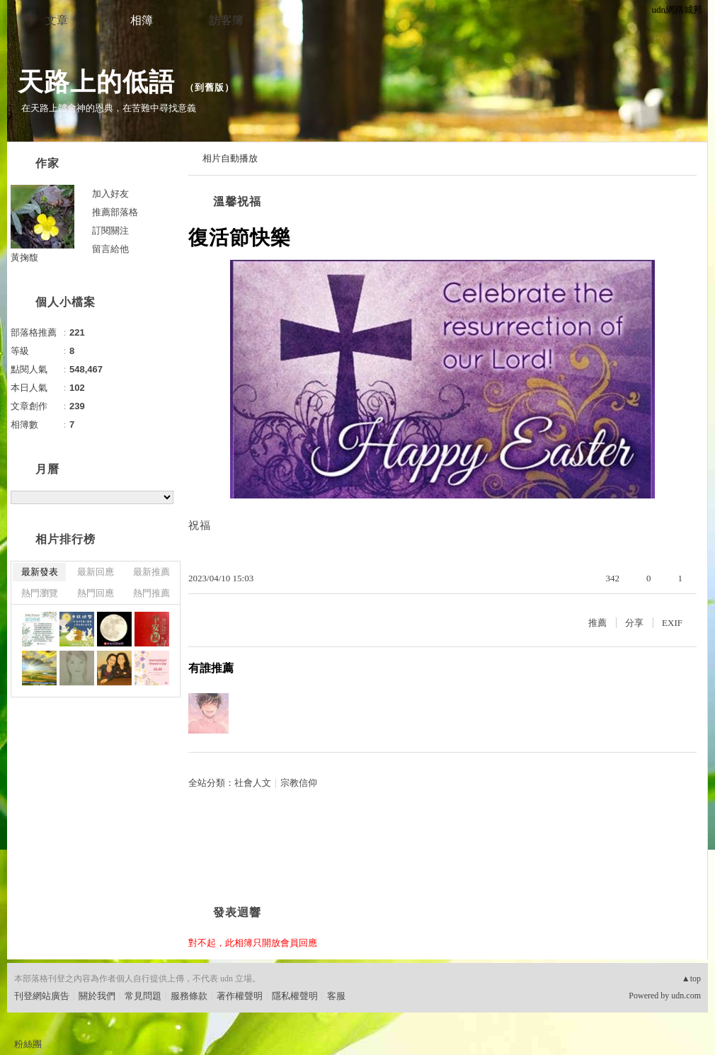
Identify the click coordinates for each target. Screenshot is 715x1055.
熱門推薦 (151, 593)
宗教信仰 (298, 782)
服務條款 (189, 996)
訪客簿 (227, 20)
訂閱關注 (110, 230)
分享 (634, 622)
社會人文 (252, 782)
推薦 (597, 622)
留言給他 (110, 249)
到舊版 (209, 87)
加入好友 (110, 193)
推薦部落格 (115, 212)
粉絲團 (28, 1044)
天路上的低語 (96, 81)
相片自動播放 (230, 158)
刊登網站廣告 (41, 996)
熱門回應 (95, 593)
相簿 (141, 20)
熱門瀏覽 (39, 593)
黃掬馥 (24, 257)
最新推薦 (151, 571)
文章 (56, 20)
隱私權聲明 (295, 996)
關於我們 (97, 996)
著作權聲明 (240, 996)
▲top (691, 978)
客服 (336, 996)
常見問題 (143, 996)
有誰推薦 (211, 668)
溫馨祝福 (237, 201)
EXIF (672, 622)
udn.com (686, 995)
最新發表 (39, 571)
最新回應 (95, 571)
